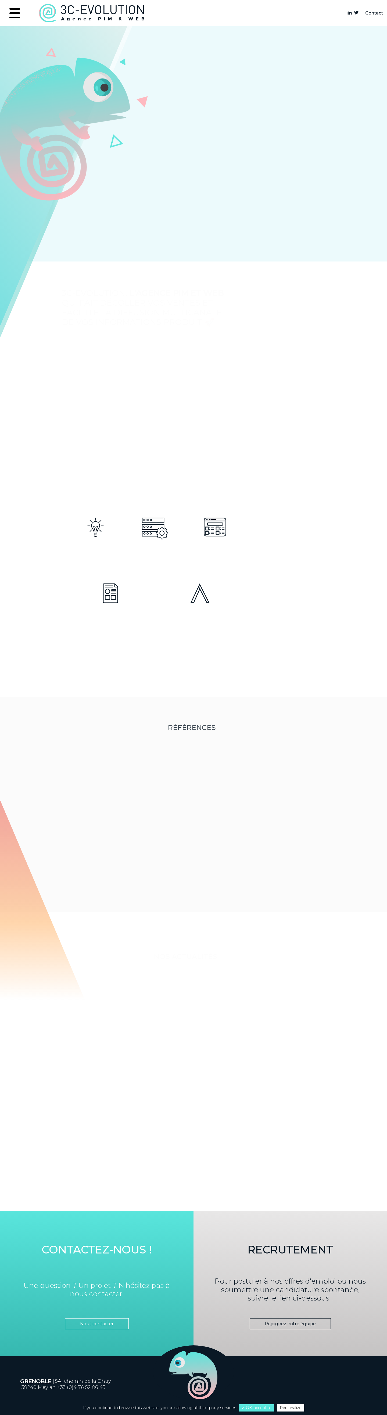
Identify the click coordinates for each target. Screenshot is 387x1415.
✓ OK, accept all (256, 1407)
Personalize (291, 1407)
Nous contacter (94, 1323)
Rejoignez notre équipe (285, 1323)
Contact (374, 13)
